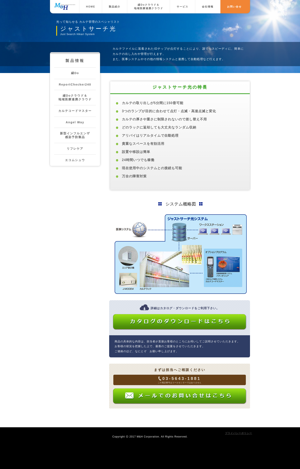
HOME (90, 6)
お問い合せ (234, 6)
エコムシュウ (75, 160)
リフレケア (75, 148)
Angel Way (75, 122)
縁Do (75, 73)
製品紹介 (114, 6)
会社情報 (208, 6)
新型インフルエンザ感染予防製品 (75, 135)
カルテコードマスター (75, 110)
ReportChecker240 (75, 84)
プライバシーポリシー (238, 433)
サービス (182, 6)
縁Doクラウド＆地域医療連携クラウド (148, 6)
